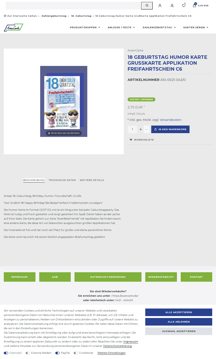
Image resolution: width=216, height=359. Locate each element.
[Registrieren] (172, 5)
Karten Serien (194, 27)
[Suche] (147, 5)
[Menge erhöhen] (141, 129)
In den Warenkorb (170, 129)
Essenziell (15, 352)
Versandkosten (170, 120)
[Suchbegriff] (73, 5)
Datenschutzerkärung (108, 277)
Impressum (19, 277)
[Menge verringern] (146, 129)
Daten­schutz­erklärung (117, 345)
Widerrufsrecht (161, 277)
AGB (55, 277)
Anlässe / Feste (120, 27)
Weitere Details (92, 180)
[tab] (34, 180)
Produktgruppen (83, 27)
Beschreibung (34, 180)
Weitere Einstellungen (112, 352)
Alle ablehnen (179, 321)
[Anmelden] (160, 5)
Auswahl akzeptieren (179, 331)
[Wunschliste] (183, 5)
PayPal (65, 352)
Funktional (86, 352)
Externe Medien (41, 352)
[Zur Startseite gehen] (20, 16)
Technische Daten (62, 180)
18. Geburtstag (80, 16)
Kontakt (196, 277)
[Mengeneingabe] (132, 129)
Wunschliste (142, 139)
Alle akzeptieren (178, 312)
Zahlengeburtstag (53, 16)
